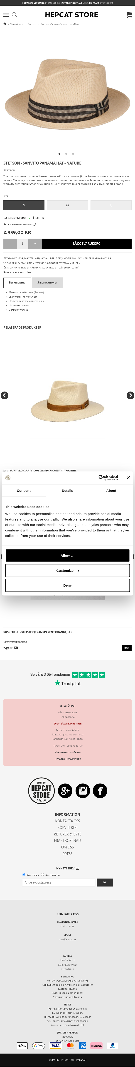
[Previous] (4, 395)
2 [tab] (67, 155)
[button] (6, 15)
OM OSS (67, 847)
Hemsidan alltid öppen (68, 752)
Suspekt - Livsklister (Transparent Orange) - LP (37, 632)
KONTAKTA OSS (67, 821)
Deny (67, 585)
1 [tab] (61, 155)
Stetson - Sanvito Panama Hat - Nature (61, 24)
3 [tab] (74, 155)
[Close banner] (128, 477)
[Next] (130, 395)
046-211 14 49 (67, 926)
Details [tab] (67, 490)
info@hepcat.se (67, 939)
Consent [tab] (24, 490)
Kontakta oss (68, 914)
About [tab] (111, 490)
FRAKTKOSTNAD (67, 840)
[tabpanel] (67, 94)
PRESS (67, 853)
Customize (67, 570)
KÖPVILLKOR (67, 827)
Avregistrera (52, 875)
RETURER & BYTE (67, 834)
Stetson (32, 24)
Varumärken (17, 24)
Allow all (67, 555)
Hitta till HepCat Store (68, 759)
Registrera (33, 875)
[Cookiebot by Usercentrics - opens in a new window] (98, 478)
